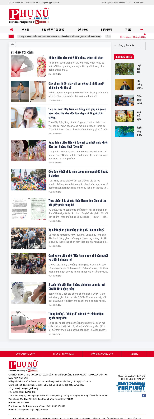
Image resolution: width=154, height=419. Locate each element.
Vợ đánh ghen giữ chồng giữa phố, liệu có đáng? (76, 229)
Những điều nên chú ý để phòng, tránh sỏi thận (75, 57)
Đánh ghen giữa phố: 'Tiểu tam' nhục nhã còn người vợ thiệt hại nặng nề (78, 257)
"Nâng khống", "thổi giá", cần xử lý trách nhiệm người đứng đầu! (76, 315)
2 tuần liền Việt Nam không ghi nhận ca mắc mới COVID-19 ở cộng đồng (76, 286)
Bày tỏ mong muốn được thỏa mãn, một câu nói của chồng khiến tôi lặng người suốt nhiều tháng (65, 36)
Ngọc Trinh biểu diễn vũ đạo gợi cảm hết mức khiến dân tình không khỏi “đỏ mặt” (78, 144)
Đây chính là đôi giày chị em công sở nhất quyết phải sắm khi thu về (76, 85)
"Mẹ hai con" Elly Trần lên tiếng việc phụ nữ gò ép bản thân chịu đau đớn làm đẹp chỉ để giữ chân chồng (77, 113)
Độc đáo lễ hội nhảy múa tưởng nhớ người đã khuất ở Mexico (78, 173)
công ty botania (126, 45)
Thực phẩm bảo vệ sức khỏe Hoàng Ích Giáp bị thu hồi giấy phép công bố (77, 202)
